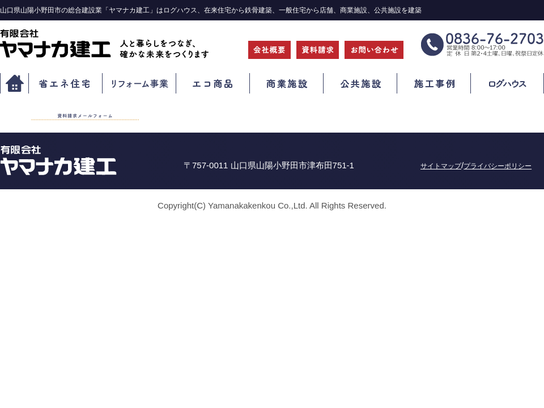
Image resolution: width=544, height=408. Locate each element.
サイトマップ (440, 166)
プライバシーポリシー (498, 166)
